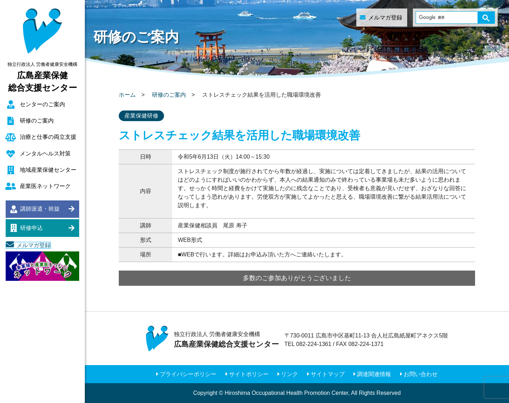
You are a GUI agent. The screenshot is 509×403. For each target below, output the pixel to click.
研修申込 (31, 228)
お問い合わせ (421, 374)
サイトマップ (328, 374)
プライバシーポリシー (188, 374)
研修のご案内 (37, 121)
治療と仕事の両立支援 (48, 137)
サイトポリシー (249, 374)
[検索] (444, 18)
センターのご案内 (42, 104)
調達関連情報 (374, 374)
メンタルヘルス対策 (45, 154)
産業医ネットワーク (45, 186)
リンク (289, 374)
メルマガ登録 (34, 245)
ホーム (127, 95)
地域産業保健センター (48, 170)
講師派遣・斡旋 (40, 209)
